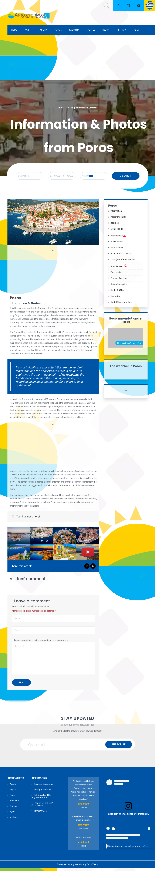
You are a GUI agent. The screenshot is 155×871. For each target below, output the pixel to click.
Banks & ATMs (117, 293)
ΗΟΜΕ (14, 29)
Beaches (115, 225)
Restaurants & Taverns (121, 256)
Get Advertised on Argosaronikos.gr (41, 798)
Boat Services (119, 268)
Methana (14, 819)
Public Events (117, 244)
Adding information (43, 792)
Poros (70, 108)
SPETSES (91, 29)
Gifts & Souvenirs (119, 287)
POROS (58, 29)
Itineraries (115, 299)
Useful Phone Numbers (121, 305)
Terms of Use (40, 813)
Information (116, 213)
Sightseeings (117, 231)
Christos (83, 810)
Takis (83, 848)
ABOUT (137, 29)
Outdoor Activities (119, 281)
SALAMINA (74, 29)
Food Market (116, 275)
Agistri (13, 786)
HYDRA (105, 29)
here (36, 519)
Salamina (14, 803)
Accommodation (118, 219)
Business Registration (44, 786)
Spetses (13, 808)
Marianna (83, 831)
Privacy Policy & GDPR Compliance (42, 806)
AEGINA (43, 29)
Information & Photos (87, 108)
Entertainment (117, 250)
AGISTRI (29, 29)
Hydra (12, 814)
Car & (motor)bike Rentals (123, 262)
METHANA (121, 29)
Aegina (13, 792)
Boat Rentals (118, 237)
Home (61, 108)
